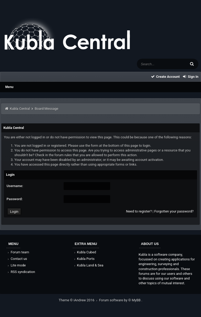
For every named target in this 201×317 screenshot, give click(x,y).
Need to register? (139, 211)
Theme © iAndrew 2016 (79, 300)
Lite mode (16, 265)
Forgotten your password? (173, 211)
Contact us (17, 259)
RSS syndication (21, 272)
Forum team (18, 252)
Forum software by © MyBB (120, 300)
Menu (9, 87)
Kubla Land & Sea (88, 265)
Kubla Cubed (84, 252)
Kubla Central (20, 109)
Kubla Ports (83, 259)
